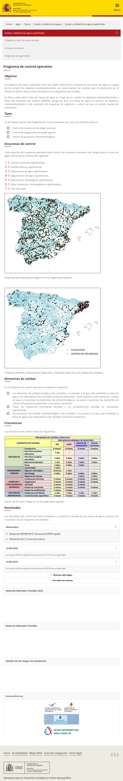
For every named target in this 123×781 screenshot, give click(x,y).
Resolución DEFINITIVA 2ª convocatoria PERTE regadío (35, 533)
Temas (27, 24)
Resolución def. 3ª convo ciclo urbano (27, 539)
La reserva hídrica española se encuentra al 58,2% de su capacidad (36, 568)
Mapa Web (35, 753)
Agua (18, 24)
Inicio (7, 753)
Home (9, 24)
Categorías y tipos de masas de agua (22, 40)
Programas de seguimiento (17, 55)
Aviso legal (75, 753)
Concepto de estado (14, 48)
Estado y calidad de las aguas (48, 24)
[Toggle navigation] (116, 7)
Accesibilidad (20, 753)
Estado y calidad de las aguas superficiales (85, 24)
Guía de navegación (56, 753)
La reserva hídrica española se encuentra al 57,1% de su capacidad (36, 554)
